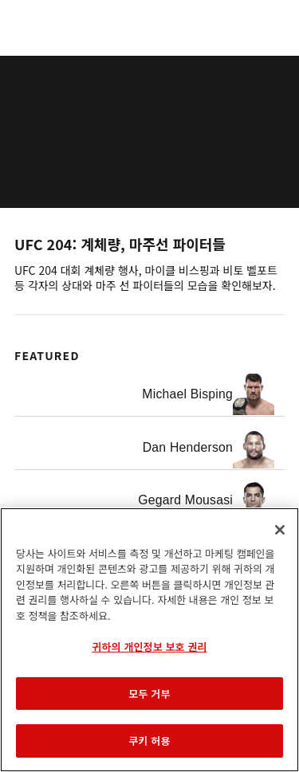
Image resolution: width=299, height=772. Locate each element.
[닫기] (279, 529)
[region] (149, 639)
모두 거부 (149, 693)
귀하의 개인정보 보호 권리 (149, 646)
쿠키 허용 (149, 740)
